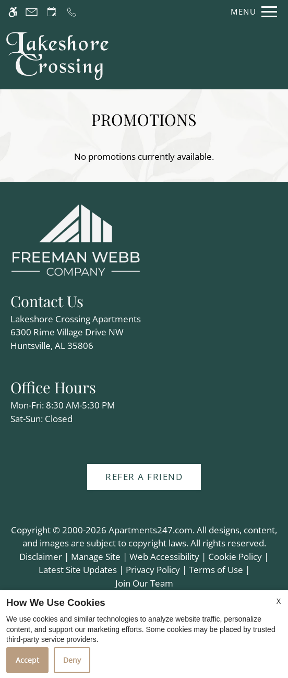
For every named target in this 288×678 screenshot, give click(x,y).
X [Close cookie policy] (279, 601)
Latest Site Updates (78, 570)
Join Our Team (144, 583)
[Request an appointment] (51, 12)
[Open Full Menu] (251, 12)
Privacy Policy (153, 570)
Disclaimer (40, 557)
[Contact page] (31, 12)
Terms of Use (216, 570)
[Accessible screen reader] (13, 12)
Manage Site (96, 557)
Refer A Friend (144, 477)
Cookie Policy (235, 557)
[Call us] (71, 12)
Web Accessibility (164, 557)
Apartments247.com (151, 530)
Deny (72, 660)
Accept (27, 660)
